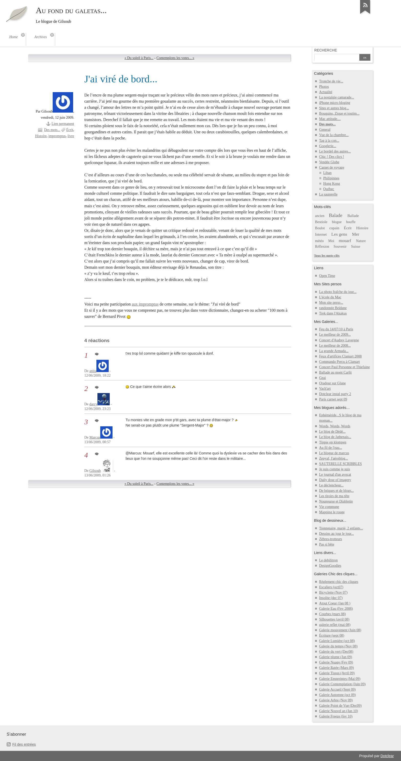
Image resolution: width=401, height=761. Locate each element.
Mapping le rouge (332, 512)
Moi (331, 241)
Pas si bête (326, 544)
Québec (328, 189)
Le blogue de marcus (334, 453)
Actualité (325, 92)
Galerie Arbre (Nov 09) (336, 700)
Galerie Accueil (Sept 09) (337, 689)
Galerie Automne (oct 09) (337, 695)
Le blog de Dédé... (332, 431)
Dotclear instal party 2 (335, 394)
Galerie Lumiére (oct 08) (337, 641)
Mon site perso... (331, 303)
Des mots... (52, 130)
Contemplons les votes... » (175, 58)
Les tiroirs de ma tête (334, 496)
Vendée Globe (329, 162)
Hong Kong (331, 184)
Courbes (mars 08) (332, 614)
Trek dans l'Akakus (333, 313)
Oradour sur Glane (332, 383)
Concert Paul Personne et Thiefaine (344, 367)
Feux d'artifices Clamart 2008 (340, 356)
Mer (355, 234)
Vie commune (329, 507)
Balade (335, 215)
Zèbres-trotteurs (330, 539)
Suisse (355, 246)
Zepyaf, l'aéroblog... (333, 458)
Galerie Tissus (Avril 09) (337, 673)
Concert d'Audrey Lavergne (339, 340)
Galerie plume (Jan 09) (335, 657)
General (324, 130)
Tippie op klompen (332, 442)
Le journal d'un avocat (335, 474)
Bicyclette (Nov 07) (333, 592)
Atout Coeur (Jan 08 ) (334, 603)
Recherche (325, 50)
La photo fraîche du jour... (338, 292)
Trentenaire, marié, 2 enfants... (341, 528)
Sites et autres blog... (334, 108)
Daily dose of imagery (335, 480)
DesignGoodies (330, 566)
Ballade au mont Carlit (335, 372)
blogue (337, 222)
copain (334, 228)
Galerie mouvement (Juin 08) (340, 630)
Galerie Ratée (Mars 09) (336, 668)
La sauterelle (328, 194)
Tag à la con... (329, 141)
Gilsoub (95, 471)
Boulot (320, 228)
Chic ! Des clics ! (331, 157)
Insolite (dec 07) (331, 598)
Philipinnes (331, 178)
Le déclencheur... (331, 485)
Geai (322, 378)
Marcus (95, 437)
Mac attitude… (330, 119)
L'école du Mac (330, 297)
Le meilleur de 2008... (335, 345)
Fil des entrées (24, 744)
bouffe (350, 222)
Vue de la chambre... (334, 135)
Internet (321, 234)
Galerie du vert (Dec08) (336, 652)
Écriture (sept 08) (331, 635)
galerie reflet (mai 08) (335, 625)
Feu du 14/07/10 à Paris (336, 329)
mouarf (345, 240)
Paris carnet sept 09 (333, 399)
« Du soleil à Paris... (139, 58)
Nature (361, 241)
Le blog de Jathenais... (335, 437)
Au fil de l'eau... (330, 448)
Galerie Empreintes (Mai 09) (340, 679)
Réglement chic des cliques (338, 582)
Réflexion (322, 246)
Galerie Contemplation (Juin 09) (342, 684)
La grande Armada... (334, 351)
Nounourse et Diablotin (336, 501)
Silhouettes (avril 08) (334, 619)
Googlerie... (327, 146)
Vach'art (325, 388)
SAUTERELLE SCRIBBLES (340, 464)
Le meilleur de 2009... (335, 334)
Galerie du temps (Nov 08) (338, 646)
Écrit (69, 130)
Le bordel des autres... (335, 151)
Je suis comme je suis (334, 469)
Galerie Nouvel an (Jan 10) (338, 711)
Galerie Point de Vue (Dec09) (340, 706)
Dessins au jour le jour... (336, 534)
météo (319, 241)
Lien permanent (62, 124)
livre (71, 136)
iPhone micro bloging (334, 103)
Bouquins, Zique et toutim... (339, 113)
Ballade (353, 216)
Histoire (41, 136)
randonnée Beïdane (333, 308)
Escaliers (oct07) (331, 587)
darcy (93, 404)
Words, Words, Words (334, 426)
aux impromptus (145, 304)
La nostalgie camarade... (336, 97)
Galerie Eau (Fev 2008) (336, 609)
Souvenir (340, 246)
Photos (324, 87)
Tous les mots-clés (327, 255)
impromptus (57, 136)
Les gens (339, 234)
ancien (320, 216)
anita (93, 371)
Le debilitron (328, 560)
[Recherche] (336, 58)
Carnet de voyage (331, 167)
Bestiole (321, 222)
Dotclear (387, 756)
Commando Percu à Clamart (339, 362)
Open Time (327, 276)
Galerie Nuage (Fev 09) (336, 662)
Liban (327, 173)
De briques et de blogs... (336, 491)
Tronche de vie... (331, 81)
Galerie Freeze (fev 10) (335, 716)
